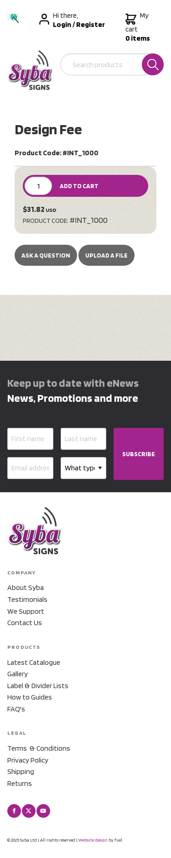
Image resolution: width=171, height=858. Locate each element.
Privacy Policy (27, 760)
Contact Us (24, 622)
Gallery (17, 673)
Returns (19, 783)
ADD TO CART (79, 185)
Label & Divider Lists (37, 685)
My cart (137, 27)
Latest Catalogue (33, 662)
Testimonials (27, 599)
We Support (25, 611)
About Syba (25, 587)
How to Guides (29, 697)
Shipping (20, 771)
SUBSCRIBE (138, 454)
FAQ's (16, 709)
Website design (93, 839)
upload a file (106, 255)
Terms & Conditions (38, 748)
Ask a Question (45, 255)
